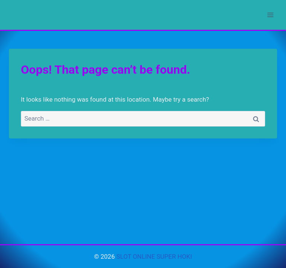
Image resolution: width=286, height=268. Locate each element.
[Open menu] (270, 14)
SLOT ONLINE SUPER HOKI (154, 256)
